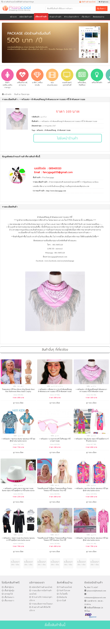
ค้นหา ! (101, 8)
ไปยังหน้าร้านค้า (67, 138)
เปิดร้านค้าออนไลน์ (87, 2)
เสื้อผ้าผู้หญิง (8, 591)
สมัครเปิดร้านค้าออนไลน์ (40, 587)
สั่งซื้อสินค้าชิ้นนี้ (55, 624)
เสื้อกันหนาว (8, 597)
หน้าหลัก (6, 94)
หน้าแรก (13, 17)
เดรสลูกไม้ (7, 594)
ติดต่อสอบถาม (98, 17)
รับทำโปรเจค (63, 591)
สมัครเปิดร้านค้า (26, 17)
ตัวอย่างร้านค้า (56, 17)
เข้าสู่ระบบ (103, 2)
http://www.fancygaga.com (56, 191)
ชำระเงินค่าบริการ (71, 17)
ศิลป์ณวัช (62, 597)
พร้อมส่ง (40, 130)
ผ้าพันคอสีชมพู (50, 130)
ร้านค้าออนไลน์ (64, 587)
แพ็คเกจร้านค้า (41, 17)
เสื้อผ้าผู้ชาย (8, 587)
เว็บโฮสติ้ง (62, 594)
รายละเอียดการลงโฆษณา (41, 604)
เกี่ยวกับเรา (86, 17)
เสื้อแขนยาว (8, 601)
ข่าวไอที (61, 601)
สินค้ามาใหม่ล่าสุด (21, 94)
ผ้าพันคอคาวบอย (64, 130)
